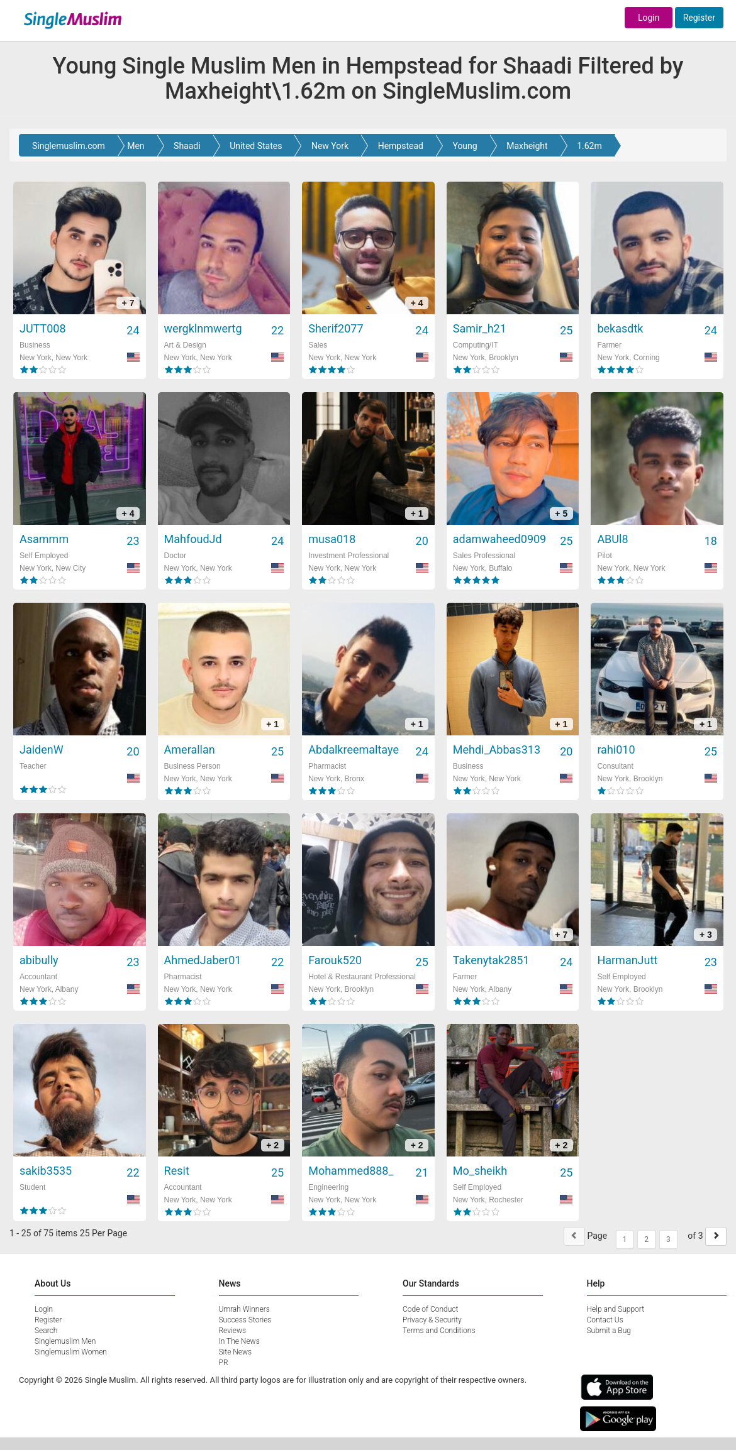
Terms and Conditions (439, 1330)
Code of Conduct (430, 1309)
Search (46, 1330)
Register (699, 18)
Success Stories (245, 1319)
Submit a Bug (609, 1330)
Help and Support (616, 1309)
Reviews (233, 1330)
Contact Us (605, 1319)
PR (223, 1362)
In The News (239, 1341)
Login (649, 18)
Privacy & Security (432, 1319)
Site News (235, 1352)
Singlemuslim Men (65, 1341)
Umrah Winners (244, 1309)
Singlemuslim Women (71, 1352)
